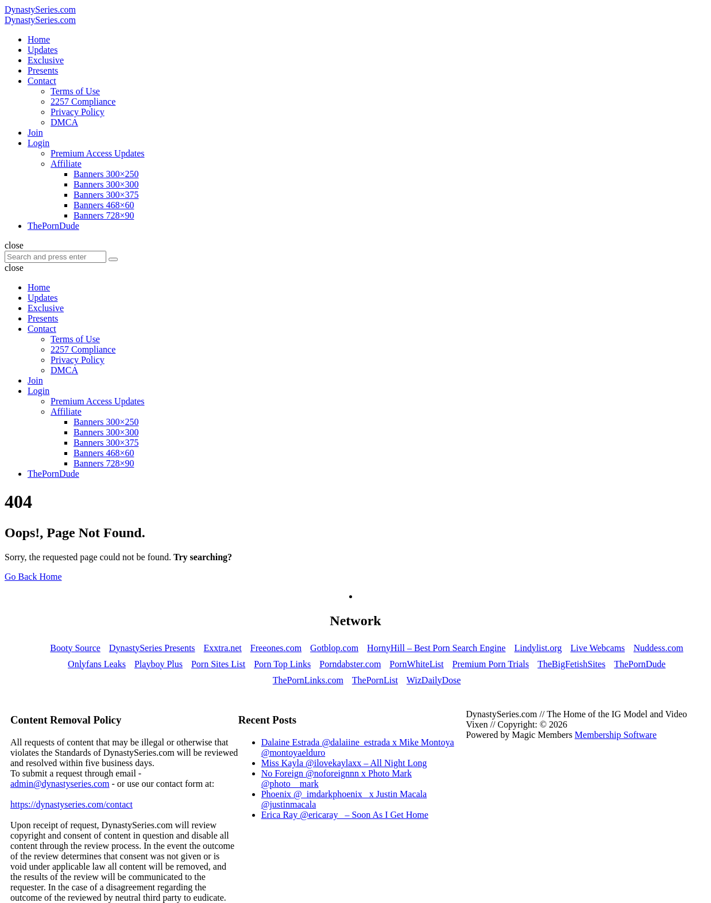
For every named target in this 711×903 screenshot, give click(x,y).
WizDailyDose (434, 680)
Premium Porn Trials (491, 664)
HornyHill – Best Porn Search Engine (436, 648)
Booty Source (75, 648)
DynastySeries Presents (152, 648)
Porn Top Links (282, 664)
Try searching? (202, 557)
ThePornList (375, 680)
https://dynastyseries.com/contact (71, 804)
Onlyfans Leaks (97, 664)
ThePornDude (640, 664)
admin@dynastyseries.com (59, 784)
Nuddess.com (658, 648)
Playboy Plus (158, 664)
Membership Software (616, 735)
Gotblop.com (334, 648)
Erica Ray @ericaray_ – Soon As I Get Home (344, 815)
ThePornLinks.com (308, 680)
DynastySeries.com (40, 9)
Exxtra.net (223, 648)
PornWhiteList (416, 664)
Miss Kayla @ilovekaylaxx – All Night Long (344, 763)
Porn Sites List (218, 664)
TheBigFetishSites (571, 664)
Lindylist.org (538, 648)
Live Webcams (597, 648)
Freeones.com (276, 648)
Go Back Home (33, 576)
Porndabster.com (350, 664)
